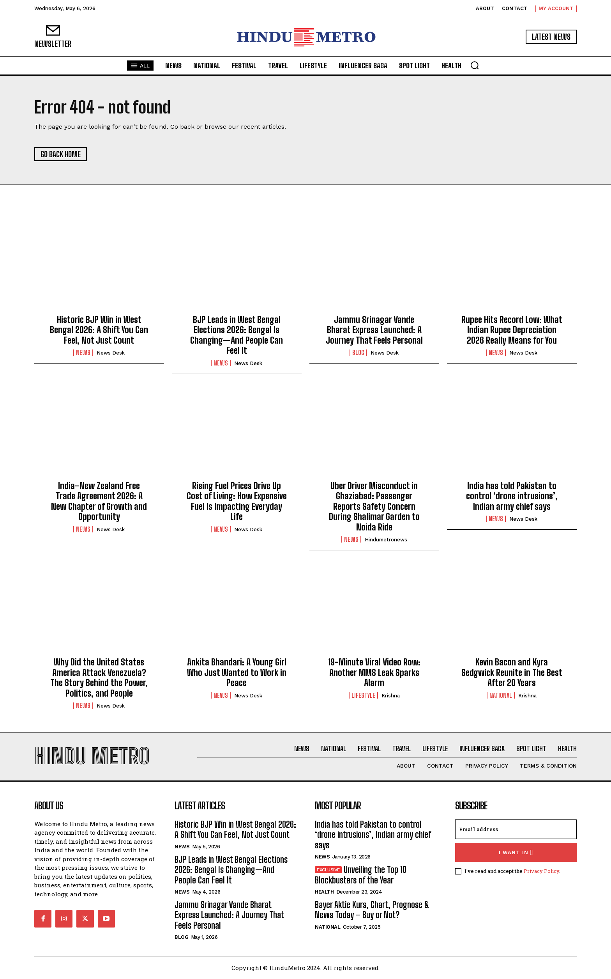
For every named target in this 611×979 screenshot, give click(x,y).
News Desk (111, 353)
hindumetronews (386, 540)
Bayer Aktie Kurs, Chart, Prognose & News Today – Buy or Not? (372, 909)
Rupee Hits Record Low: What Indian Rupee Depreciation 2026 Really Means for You (511, 330)
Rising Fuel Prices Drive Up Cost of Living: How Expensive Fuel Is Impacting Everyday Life (237, 501)
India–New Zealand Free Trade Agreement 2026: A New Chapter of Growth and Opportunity (99, 501)
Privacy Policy (541, 870)
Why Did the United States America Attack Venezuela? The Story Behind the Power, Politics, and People (99, 677)
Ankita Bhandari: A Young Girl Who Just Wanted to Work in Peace (236, 672)
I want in (516, 852)
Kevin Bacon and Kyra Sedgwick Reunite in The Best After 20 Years (511, 672)
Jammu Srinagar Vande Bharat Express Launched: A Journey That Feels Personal (374, 330)
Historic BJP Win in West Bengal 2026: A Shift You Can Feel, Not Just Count (99, 330)
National (500, 695)
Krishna (390, 696)
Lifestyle (363, 695)
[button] (474, 65)
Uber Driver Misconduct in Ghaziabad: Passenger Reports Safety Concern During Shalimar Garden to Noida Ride (374, 506)
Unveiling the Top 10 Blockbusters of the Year (360, 874)
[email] (516, 829)
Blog (358, 352)
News (83, 352)
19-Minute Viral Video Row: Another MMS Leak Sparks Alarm (374, 672)
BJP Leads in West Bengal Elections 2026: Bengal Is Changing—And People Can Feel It (236, 335)
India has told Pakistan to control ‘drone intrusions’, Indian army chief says (512, 496)
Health (324, 892)
